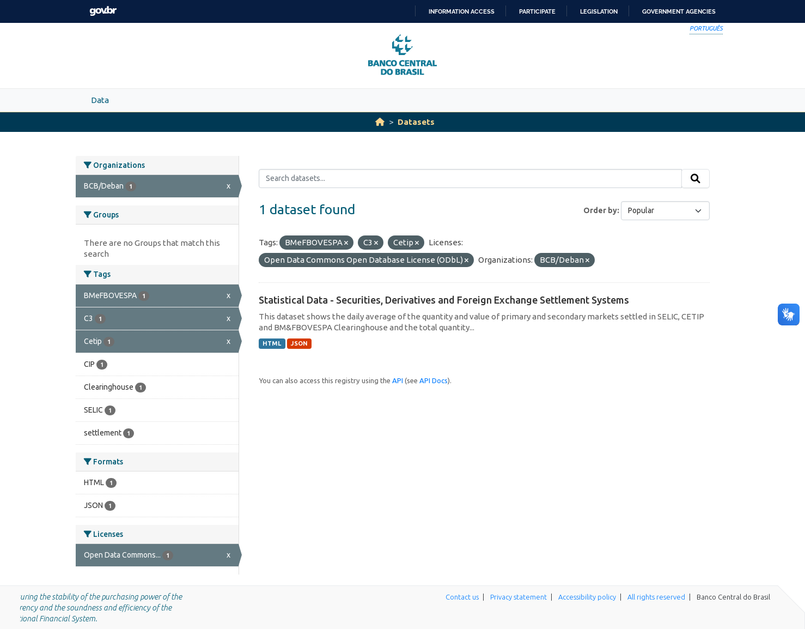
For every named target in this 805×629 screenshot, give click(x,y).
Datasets (416, 121)
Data (100, 100)
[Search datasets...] (470, 179)
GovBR (103, 11)
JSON (299, 343)
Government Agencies (679, 11)
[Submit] (695, 179)
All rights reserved (656, 597)
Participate (537, 11)
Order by (600, 210)
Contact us (462, 597)
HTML (272, 343)
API (397, 380)
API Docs (433, 380)
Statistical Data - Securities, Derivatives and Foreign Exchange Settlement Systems (444, 299)
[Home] (380, 121)
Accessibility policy (587, 597)
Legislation (599, 11)
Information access (462, 11)
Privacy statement (518, 597)
